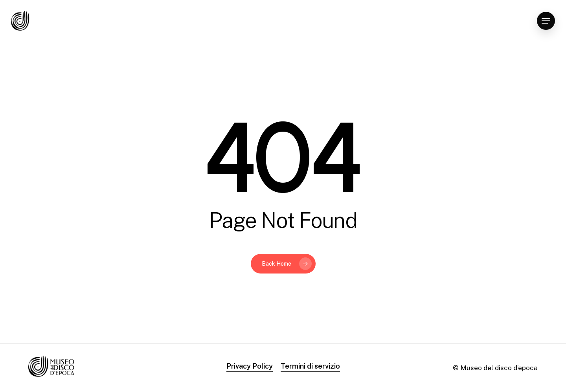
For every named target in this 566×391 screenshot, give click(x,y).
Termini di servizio (310, 366)
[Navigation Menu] (546, 21)
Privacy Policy (249, 366)
